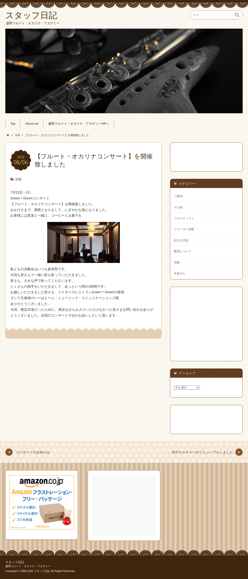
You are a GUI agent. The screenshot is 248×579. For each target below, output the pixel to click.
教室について (182, 251)
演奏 (18, 179)
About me (31, 123)
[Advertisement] (124, 505)
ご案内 (178, 196)
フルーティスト (184, 218)
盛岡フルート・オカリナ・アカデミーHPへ (78, 123)
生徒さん (180, 273)
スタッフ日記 (14, 562)
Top (12, 123)
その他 (178, 207)
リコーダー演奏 (184, 229)
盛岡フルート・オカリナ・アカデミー (28, 566)
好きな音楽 (181, 240)
